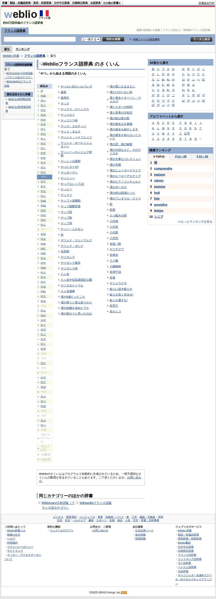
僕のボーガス (118, 187)
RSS (124, 592)
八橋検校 (115, 266)
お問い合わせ (100, 530)
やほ (43, 234)
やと (43, 186)
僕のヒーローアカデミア (125, 176)
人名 (127, 520)
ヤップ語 (66, 212)
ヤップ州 (66, 223)
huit (157, 192)
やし (43, 148)
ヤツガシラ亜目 (71, 262)
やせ (43, 157)
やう (43, 105)
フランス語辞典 (15, 30)
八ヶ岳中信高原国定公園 (76, 279)
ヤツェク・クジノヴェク (76, 240)
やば (43, 386)
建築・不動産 (147, 517)
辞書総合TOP (207, 3)
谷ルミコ (115, 311)
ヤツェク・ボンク (72, 246)
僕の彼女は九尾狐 (121, 124)
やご (43, 334)
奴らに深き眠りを (121, 289)
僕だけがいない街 (121, 92)
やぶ (43, 396)
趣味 (91, 520)
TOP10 (159, 156)
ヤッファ (66, 195)
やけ (43, 133)
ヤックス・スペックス (75, 109)
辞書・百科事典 (150, 520)
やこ (43, 138)
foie (157, 198)
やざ (43, 339)
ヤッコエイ (68, 114)
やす (43, 153)
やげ (43, 329)
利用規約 (12, 542)
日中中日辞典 (62, 3)
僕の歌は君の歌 (120, 118)
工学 (134, 517)
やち (43, 172)
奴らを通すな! (119, 300)
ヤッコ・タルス (71, 131)
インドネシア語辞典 (190, 559)
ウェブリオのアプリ (61, 530)
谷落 (112, 277)
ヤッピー (66, 189)
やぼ (43, 406)
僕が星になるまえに (122, 86)
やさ (43, 143)
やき (43, 124)
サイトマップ (15, 550)
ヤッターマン (69, 172)
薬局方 (65, 97)
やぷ (43, 420)
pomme (159, 186)
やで (43, 377)
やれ (43, 291)
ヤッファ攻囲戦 (71, 200)
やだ (43, 363)
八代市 (114, 238)
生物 (112, 520)
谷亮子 (114, 305)
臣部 (112, 209)
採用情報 (140, 538)
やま (43, 238)
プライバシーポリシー (20, 546)
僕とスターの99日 (121, 107)
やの (43, 210)
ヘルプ (11, 538)
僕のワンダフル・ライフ (125, 198)
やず (43, 348)
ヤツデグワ (117, 249)
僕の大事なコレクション (125, 159)
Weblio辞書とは (16, 530)
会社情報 (140, 534)
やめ (43, 253)
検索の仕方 (13, 534)
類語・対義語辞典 (20, 3)
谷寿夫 (114, 255)
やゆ (43, 267)
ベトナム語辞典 (187, 567)
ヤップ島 (66, 217)
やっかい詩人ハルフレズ (76, 86)
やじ (43, 343)
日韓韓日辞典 (80, 3)
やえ (43, 110)
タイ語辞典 (184, 563)
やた (43, 167)
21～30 (202, 156)
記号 (187, 133)
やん (43, 310)
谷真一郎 (115, 243)
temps (158, 210)
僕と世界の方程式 (121, 112)
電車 (100, 517)
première (161, 204)
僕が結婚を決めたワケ (75, 308)
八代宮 (114, 226)
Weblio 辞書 (11, 56)
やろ (43, 296)
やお (43, 114)
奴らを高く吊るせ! (121, 294)
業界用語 (71, 517)
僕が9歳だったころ (73, 296)
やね (43, 205)
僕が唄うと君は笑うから (76, 302)
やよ (43, 272)
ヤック (65, 103)
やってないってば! (72, 183)
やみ (43, 243)
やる (43, 286)
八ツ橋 (114, 260)
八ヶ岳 (65, 274)
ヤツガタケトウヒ (72, 285)
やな (43, 191)
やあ (43, 95)
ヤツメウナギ (118, 283)
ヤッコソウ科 (69, 120)
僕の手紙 (115, 164)
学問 (160, 517)
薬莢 (63, 92)
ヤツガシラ (68, 257)
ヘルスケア (79, 520)
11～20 (181, 156)
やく (43, 129)
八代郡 (114, 232)
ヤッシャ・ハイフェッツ (76, 137)
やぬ (43, 200)
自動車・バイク (114, 517)
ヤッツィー (68, 178)
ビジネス (58, 517)
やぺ (43, 425)
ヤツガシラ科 (69, 268)
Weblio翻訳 (184, 542)
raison (159, 180)
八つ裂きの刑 (118, 215)
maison (159, 174)
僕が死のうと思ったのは (76, 313)
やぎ (43, 320)
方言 (135, 520)
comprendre (163, 168)
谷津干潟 (115, 272)
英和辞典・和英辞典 (190, 538)
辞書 (4, 3)
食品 (120, 520)
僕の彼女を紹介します (124, 129)
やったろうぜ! (70, 166)
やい (43, 100)
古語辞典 (95, 3)
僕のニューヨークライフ (125, 170)
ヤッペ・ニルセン (72, 229)
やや (43, 262)
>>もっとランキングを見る (195, 221)
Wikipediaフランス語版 (96, 503)
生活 (67, 520)
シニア (158, 216)
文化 (59, 520)
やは (43, 215)
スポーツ (101, 520)
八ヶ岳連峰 (68, 291)
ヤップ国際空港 (71, 206)
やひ (43, 219)
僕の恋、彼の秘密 (121, 144)
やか (43, 119)
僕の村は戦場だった (122, 192)
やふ (43, 224)
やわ (43, 301)
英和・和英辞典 (42, 3)
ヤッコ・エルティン (73, 126)
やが (43, 315)
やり (43, 281)
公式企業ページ (144, 530)
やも (43, 258)
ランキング (23, 49)
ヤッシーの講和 (71, 161)
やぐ (43, 325)
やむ (43, 248)
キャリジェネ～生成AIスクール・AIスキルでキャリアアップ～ (193, 579)
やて (43, 181)
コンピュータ (87, 517)
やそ (43, 162)
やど (43, 382)
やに (43, 195)
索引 (7, 49)
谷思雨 (65, 251)
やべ (43, 401)
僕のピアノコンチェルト (125, 181)
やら (43, 277)
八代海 (114, 221)
